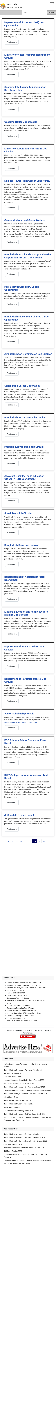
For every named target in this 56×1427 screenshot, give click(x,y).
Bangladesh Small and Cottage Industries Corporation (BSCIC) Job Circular (27, 256)
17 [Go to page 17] (48, 841)
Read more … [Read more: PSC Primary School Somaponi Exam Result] (12, 763)
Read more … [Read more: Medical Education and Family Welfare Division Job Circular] (12, 634)
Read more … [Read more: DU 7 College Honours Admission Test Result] (12, 802)
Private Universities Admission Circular (21, 1011)
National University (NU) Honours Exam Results (24, 1013)
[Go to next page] (52, 840)
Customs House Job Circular (20, 121)
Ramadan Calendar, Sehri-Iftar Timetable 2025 (24, 985)
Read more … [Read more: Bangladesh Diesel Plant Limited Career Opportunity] (12, 341)
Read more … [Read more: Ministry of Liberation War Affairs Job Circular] (12, 168)
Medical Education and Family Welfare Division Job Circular (26, 613)
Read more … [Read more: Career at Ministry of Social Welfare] (12, 242)
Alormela (12, 4)
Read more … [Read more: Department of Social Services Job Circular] (12, 666)
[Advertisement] (20, 911)
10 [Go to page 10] (16, 841)
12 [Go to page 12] (26, 841)
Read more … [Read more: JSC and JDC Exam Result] (12, 829)
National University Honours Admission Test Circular (26, 988)
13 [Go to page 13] (30, 841)
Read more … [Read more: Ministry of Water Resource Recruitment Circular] (12, 74)
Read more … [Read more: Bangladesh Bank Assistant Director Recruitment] (12, 599)
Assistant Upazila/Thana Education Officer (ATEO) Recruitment (24, 478)
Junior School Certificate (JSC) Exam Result (20, 722)
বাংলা (52, 3)
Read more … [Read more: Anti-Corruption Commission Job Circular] (12, 373)
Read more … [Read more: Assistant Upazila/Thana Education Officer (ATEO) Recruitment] (12, 501)
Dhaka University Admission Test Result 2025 (24, 983)
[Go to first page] (3, 840)
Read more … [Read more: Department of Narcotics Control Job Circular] (12, 701)
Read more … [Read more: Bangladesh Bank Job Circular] (12, 564)
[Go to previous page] (5, 840)
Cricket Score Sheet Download (18, 1006)
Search (51, 13)
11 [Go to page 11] (21, 841)
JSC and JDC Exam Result (19, 815)
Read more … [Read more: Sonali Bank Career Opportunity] (12, 405)
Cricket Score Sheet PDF (16, 1018)
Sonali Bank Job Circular (18, 513)
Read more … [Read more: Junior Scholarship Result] (12, 728)
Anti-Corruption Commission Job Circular (28, 354)
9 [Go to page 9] (12, 841)
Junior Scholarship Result (19, 713)
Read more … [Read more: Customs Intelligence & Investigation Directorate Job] (12, 109)
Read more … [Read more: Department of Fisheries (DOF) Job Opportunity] (12, 42)
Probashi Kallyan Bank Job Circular (24, 446)
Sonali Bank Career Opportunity (22, 385)
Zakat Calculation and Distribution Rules (22, 1021)
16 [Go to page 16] (44, 841)
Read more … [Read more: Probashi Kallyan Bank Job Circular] (12, 463)
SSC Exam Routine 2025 (16, 990)
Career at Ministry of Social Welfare (24, 220)
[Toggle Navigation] (1, 12)
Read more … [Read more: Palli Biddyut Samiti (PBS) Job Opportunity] (12, 304)
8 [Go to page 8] (8, 841)
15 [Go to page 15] (39, 841)
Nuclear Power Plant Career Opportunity (27, 180)
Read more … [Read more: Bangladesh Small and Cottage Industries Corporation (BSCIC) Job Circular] (12, 274)
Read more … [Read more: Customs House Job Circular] (12, 136)
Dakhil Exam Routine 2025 (17, 995)
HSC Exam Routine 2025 (16, 993)
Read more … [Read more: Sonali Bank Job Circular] (12, 533)
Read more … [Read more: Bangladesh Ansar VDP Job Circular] (12, 434)
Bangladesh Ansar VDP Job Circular (24, 417)
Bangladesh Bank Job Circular (21, 545)
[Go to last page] (54, 840)
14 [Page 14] (35, 841)
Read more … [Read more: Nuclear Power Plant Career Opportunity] (12, 208)
